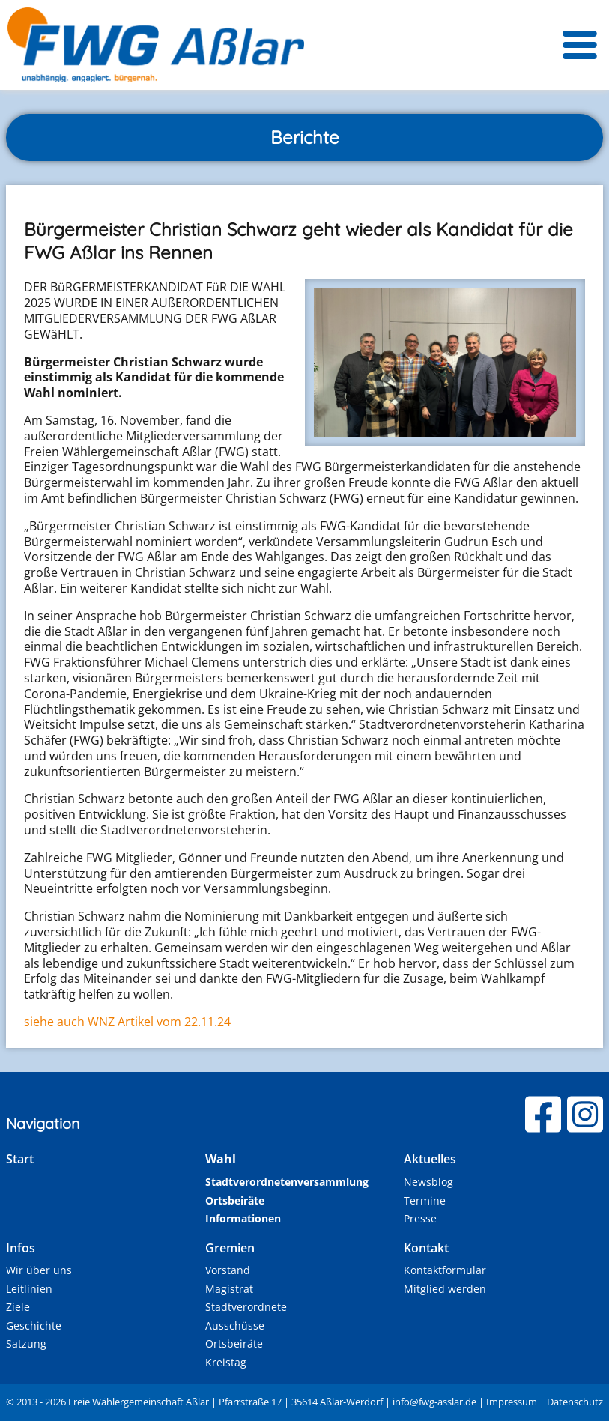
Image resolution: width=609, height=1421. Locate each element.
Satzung (26, 1343)
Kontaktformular (445, 1270)
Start (20, 1159)
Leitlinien (29, 1289)
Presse (420, 1218)
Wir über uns (39, 1270)
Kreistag (225, 1362)
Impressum (511, 1401)
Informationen (243, 1218)
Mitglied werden (445, 1289)
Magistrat (229, 1289)
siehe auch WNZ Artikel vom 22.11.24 (127, 1022)
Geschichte (33, 1325)
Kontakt (426, 1248)
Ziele (18, 1307)
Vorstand (227, 1270)
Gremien (230, 1248)
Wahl (220, 1159)
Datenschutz (575, 1401)
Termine (425, 1200)
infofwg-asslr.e (434, 1401)
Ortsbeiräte (234, 1200)
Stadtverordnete (246, 1307)
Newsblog (428, 1182)
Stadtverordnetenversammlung (287, 1182)
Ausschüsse (234, 1325)
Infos (20, 1248)
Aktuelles (430, 1159)
